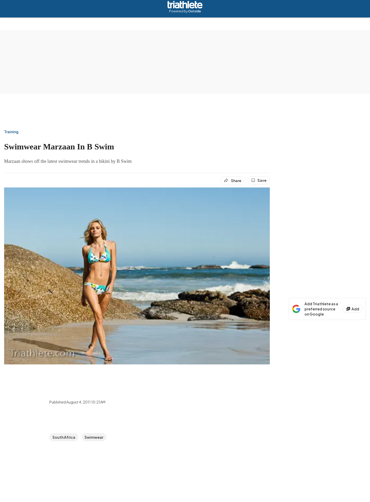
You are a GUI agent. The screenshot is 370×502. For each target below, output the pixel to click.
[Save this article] (259, 180)
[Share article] (232, 180)
